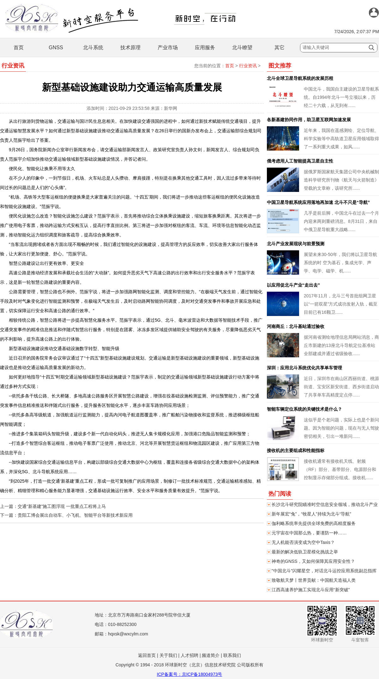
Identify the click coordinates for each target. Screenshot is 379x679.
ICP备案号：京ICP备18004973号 (189, 674)
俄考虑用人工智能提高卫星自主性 (300, 161)
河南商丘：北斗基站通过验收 (295, 326)
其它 (279, 47)
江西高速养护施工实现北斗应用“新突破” (311, 589)
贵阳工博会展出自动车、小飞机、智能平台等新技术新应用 (75, 515)
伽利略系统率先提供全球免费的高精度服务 (314, 523)
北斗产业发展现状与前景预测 (295, 243)
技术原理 (130, 47)
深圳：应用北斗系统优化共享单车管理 (304, 367)
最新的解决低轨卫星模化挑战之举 (305, 551)
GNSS (56, 47)
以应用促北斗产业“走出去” (293, 285)
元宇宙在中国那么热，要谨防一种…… (309, 532)
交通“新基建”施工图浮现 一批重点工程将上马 (62, 506)
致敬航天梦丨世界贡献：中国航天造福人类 (314, 580)
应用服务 (205, 47)
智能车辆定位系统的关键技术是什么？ (304, 409)
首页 (19, 47)
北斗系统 (93, 47)
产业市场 (168, 47)
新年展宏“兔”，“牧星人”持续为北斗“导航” (311, 513)
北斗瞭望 (242, 47)
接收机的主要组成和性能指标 (295, 450)
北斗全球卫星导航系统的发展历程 (300, 78)
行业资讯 (248, 65)
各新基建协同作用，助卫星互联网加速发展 (309, 119)
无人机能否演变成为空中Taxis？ (303, 542)
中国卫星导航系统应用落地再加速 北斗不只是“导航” (318, 202)
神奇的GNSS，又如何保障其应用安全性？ (313, 561)
